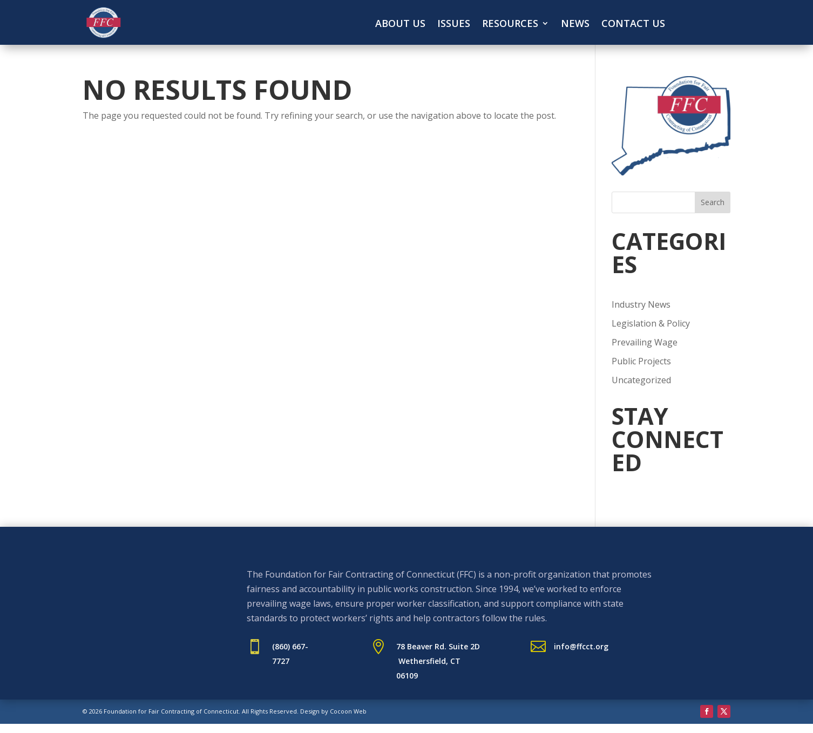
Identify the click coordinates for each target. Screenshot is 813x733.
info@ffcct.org (581, 646)
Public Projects (641, 361)
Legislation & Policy (651, 323)
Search (712, 202)
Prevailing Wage (645, 342)
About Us (400, 24)
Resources (510, 24)
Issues (453, 24)
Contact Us (633, 24)
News (575, 24)
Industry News (641, 304)
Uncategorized (641, 380)
